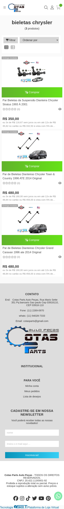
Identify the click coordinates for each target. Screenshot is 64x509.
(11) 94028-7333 (36, 315)
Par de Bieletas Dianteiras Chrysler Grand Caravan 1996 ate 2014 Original (28, 250)
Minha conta (32, 386)
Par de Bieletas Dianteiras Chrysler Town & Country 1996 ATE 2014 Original (29, 176)
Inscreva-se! (32, 455)
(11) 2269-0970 (35, 310)
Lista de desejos (32, 396)
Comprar (32, 92)
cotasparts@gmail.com (35, 321)
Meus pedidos (32, 391)
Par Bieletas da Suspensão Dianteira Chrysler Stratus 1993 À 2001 (30, 102)
